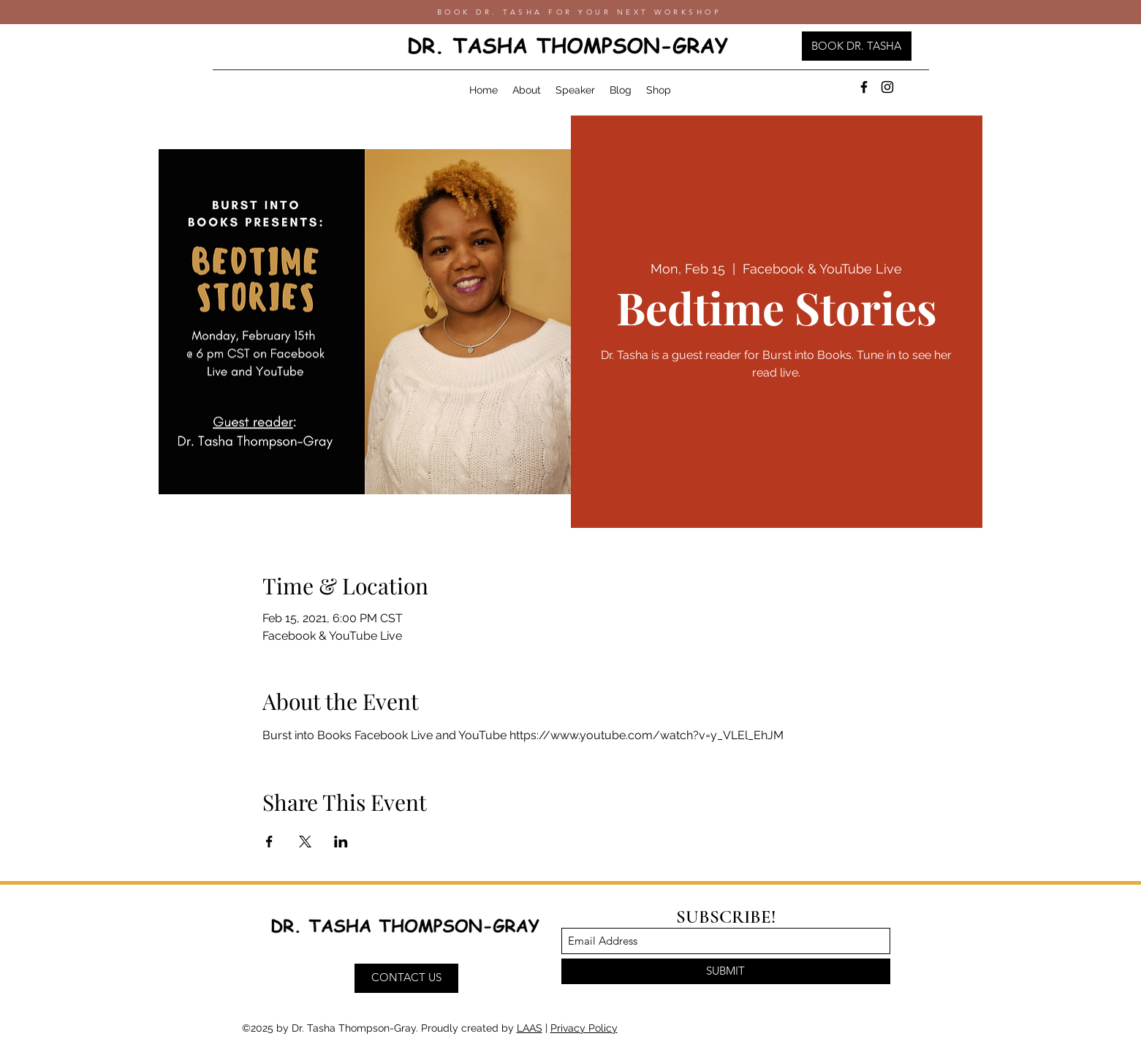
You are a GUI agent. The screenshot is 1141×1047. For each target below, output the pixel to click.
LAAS (529, 1028)
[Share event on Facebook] (269, 841)
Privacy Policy (584, 1028)
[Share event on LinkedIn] (341, 841)
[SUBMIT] (725, 971)
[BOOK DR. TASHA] (856, 46)
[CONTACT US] (406, 978)
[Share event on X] (305, 841)
